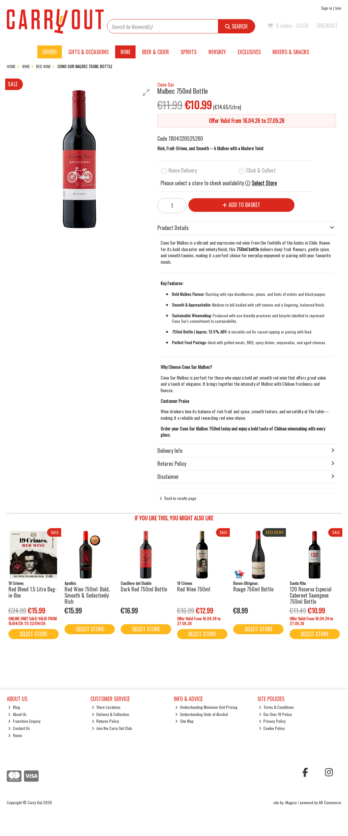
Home (15, 735)
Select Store (264, 183)
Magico (291, 802)
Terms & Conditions (276, 707)
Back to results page (180, 498)
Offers (49, 52)
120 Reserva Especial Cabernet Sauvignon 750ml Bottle (310, 595)
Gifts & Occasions (88, 52)
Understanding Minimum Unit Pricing (206, 707)
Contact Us (19, 728)
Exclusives (249, 52)
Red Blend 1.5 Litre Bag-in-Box (32, 592)
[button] (146, 92)
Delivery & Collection (110, 714)
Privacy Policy (272, 721)
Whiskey (217, 52)
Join (338, 8)
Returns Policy (105, 721)
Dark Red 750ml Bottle (144, 589)
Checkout (327, 26)
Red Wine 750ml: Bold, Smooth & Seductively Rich (87, 595)
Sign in (326, 8)
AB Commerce (330, 802)
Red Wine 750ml (193, 589)
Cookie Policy (272, 728)
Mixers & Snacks (290, 52)
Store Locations (106, 707)
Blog (14, 707)
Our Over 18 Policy (275, 714)
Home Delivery (182, 170)
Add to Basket (241, 205)
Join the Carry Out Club (112, 728)
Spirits (189, 52)
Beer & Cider (155, 52)
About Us (17, 714)
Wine (125, 52)
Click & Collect (261, 170)
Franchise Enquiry (24, 721)
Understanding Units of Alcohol (201, 714)
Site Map (184, 721)
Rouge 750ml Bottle (253, 589)
